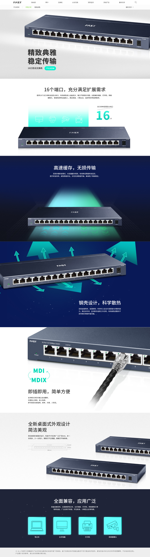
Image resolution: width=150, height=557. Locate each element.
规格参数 (37, 7)
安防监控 (91, 2)
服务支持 (122, 2)
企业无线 (75, 2)
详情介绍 (28, 7)
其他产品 (106, 2)
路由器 (33, 2)
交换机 (60, 2)
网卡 (47, 2)
